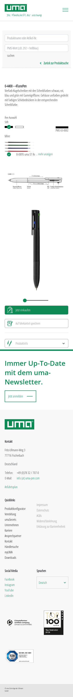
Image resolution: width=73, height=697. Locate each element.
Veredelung (10, 514)
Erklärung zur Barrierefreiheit (51, 526)
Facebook (9, 579)
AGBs (39, 516)
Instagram (10, 585)
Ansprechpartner (13, 536)
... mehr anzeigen (44, 154)
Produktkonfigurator (15, 509)
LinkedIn (9, 596)
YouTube (9, 590)
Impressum (42, 505)
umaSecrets (10, 519)
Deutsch (43, 583)
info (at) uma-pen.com (28, 478)
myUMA (8, 552)
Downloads (10, 557)
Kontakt (8, 541)
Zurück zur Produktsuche (54, 63)
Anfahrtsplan (11, 487)
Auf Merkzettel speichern (28, 323)
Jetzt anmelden (15, 396)
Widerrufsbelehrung (47, 521)
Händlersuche (11, 547)
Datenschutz (43, 510)
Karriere (8, 530)
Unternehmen (12, 525)
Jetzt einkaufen (23, 310)
